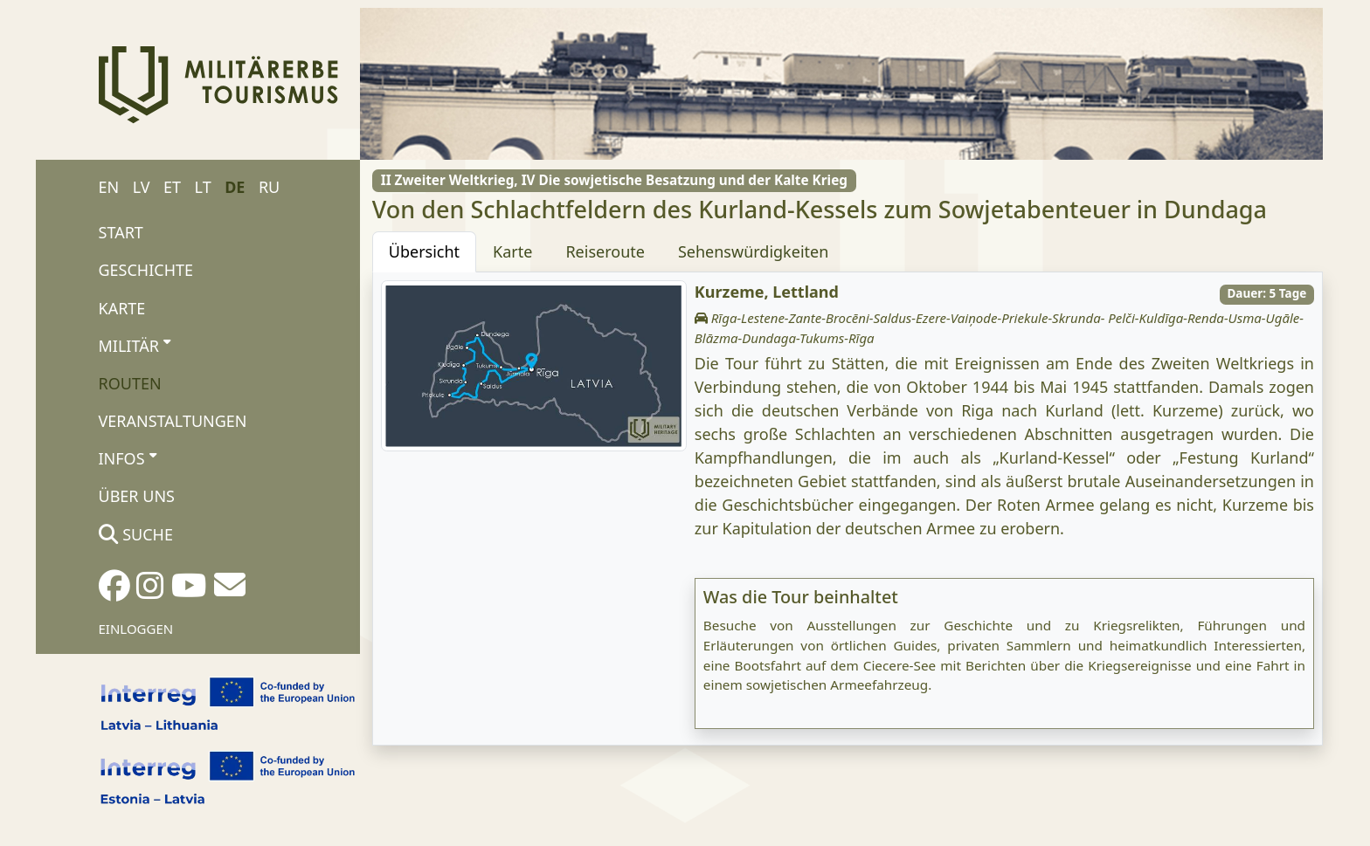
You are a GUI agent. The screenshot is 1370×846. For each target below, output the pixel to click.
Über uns (137, 495)
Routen (130, 383)
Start (121, 232)
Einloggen (136, 628)
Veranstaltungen (173, 420)
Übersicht (424, 251)
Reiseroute (605, 251)
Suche (136, 534)
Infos (127, 458)
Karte (122, 308)
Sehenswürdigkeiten (753, 251)
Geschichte (146, 269)
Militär (135, 345)
